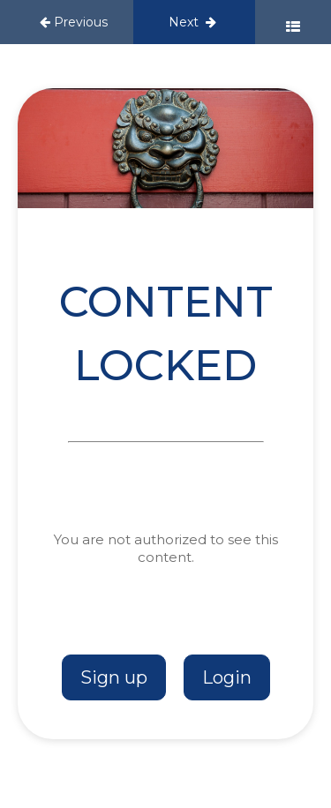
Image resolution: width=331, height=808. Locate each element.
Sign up (113, 677)
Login (227, 677)
